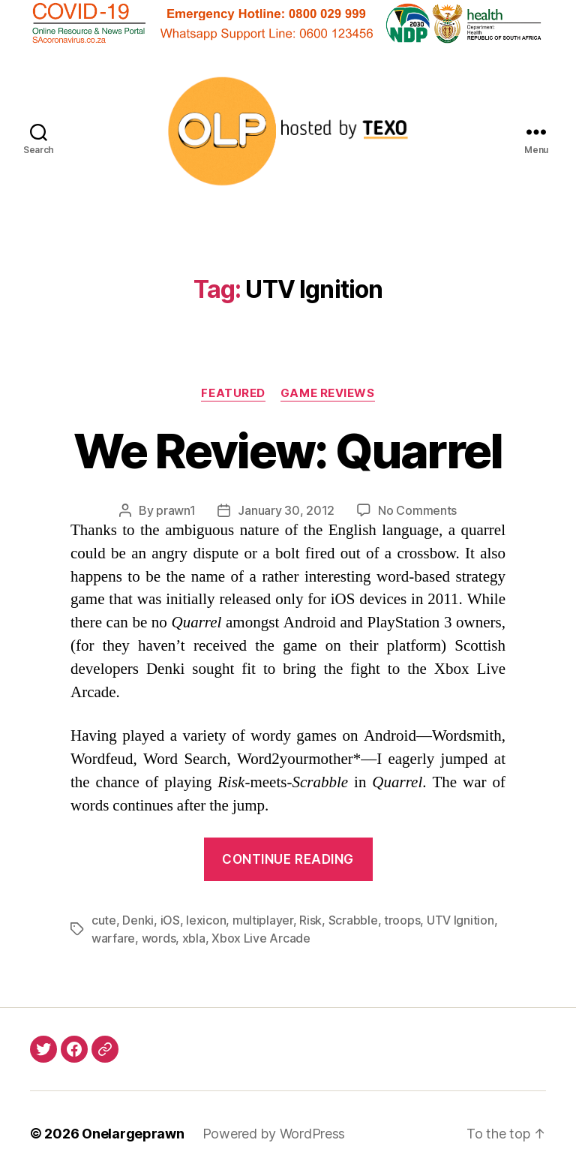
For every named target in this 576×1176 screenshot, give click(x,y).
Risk (310, 920)
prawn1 (175, 510)
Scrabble (353, 920)
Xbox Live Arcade (261, 938)
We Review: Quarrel (288, 451)
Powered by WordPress (274, 1133)
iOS (170, 920)
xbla (194, 938)
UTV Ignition (460, 920)
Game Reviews (327, 393)
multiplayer (262, 920)
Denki (138, 920)
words (159, 938)
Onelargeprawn (133, 1133)
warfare (113, 938)
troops (402, 920)
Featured (233, 393)
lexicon (206, 920)
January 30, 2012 (286, 510)
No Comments (417, 510)
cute (104, 920)
